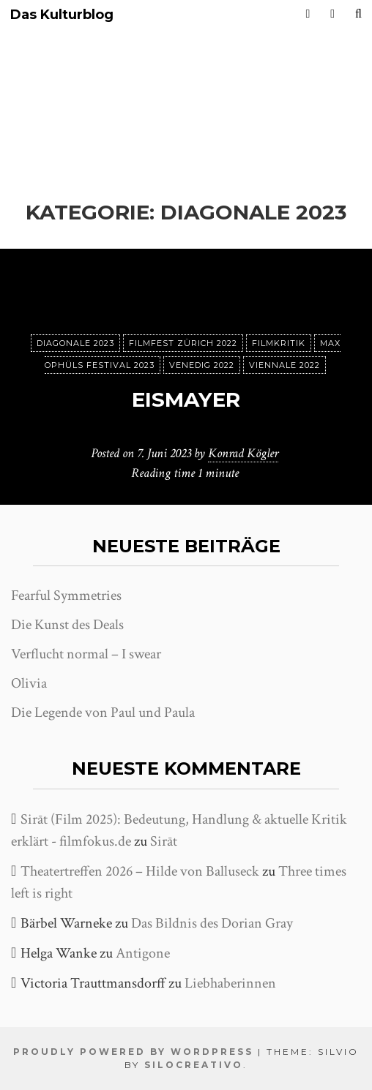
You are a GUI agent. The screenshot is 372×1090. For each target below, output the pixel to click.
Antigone (143, 953)
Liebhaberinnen (230, 983)
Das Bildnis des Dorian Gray (212, 923)
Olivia (29, 683)
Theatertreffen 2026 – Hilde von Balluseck (140, 871)
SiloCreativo (193, 1064)
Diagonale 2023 (75, 343)
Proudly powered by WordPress (133, 1051)
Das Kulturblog (62, 15)
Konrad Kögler (243, 453)
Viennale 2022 (284, 365)
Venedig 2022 (201, 365)
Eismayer (186, 399)
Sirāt (163, 841)
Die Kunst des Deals (67, 624)
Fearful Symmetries (66, 595)
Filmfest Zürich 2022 (183, 343)
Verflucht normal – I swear (86, 654)
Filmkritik (278, 343)
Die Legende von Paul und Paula (103, 712)
